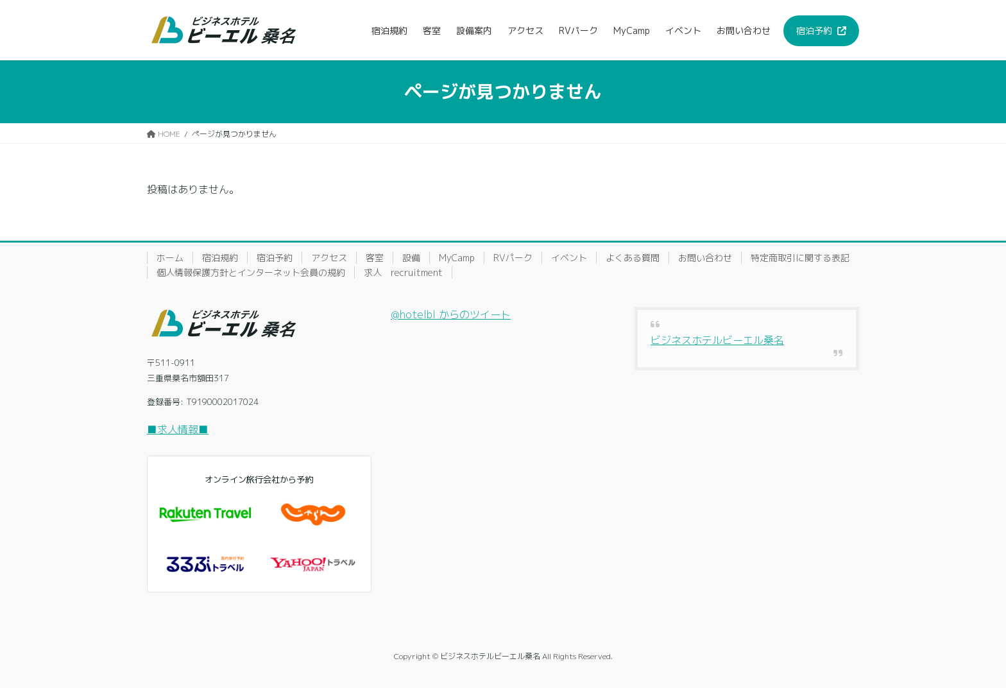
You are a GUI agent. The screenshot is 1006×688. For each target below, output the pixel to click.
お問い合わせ (705, 258)
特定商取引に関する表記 (800, 258)
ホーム (170, 258)
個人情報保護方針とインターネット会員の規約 (251, 272)
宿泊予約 (275, 258)
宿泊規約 (220, 258)
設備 (411, 258)
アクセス (329, 258)
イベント (569, 258)
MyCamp (457, 258)
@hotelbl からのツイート (451, 314)
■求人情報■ (178, 429)
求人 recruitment (403, 272)
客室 (375, 258)
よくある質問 (633, 258)
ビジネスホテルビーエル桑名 (717, 340)
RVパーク (513, 258)
